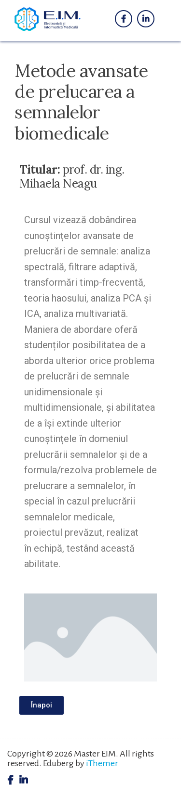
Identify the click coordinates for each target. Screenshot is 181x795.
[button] (41, 705)
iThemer (102, 763)
